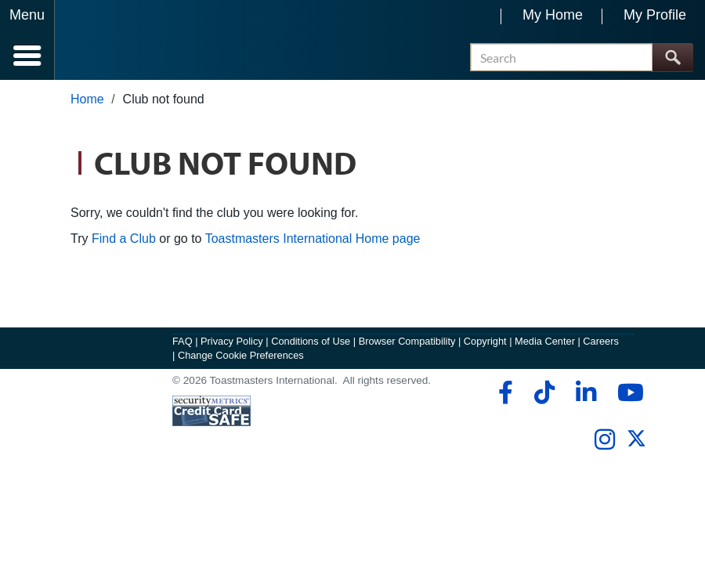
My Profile (655, 15)
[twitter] (636, 444)
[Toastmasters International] (101, 41)
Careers (601, 341)
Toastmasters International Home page (313, 238)
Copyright (485, 341)
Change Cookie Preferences (241, 355)
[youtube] (627, 392)
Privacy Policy (232, 341)
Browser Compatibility (407, 341)
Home (87, 99)
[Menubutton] (27, 40)
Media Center (545, 341)
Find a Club (124, 238)
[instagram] (604, 439)
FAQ (182, 341)
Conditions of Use (310, 341)
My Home (552, 15)
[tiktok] (544, 392)
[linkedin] (585, 392)
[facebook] (503, 392)
